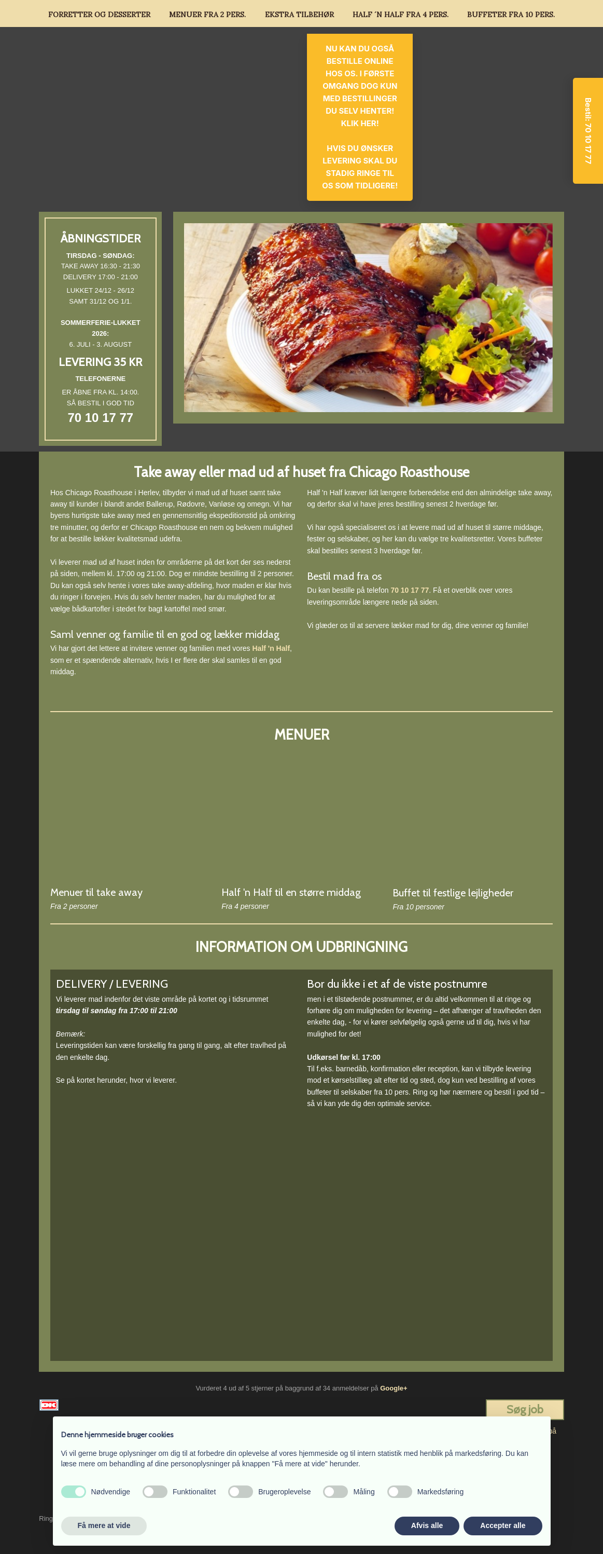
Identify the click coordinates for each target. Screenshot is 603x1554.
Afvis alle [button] (427, 1525)
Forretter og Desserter (99, 14)
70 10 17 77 (100, 418)
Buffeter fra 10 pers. (511, 14)
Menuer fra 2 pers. (207, 14)
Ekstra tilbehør (299, 14)
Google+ (393, 1388)
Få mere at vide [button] (104, 1525)
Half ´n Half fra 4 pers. (400, 14)
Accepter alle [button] (502, 1525)
